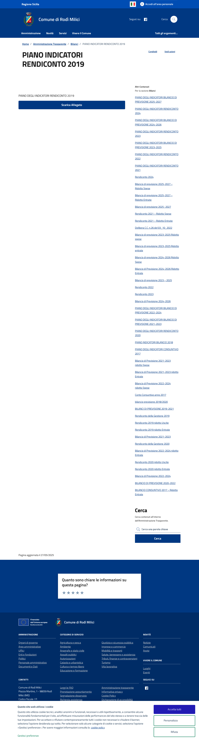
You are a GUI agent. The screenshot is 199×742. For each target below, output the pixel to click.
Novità (49, 33)
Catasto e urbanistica (71, 663)
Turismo (106, 663)
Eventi (146, 672)
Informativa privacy (112, 692)
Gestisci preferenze (32, 736)
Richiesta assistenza (71, 700)
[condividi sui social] (150, 51)
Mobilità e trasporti (112, 651)
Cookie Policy (109, 696)
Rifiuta (174, 732)
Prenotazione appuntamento (76, 692)
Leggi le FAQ (66, 688)
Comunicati (149, 647)
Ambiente (65, 647)
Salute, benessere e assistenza (118, 655)
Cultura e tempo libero (72, 666)
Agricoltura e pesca (70, 643)
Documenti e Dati (28, 666)
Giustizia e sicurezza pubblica (117, 643)
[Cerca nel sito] (173, 19)
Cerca (157, 538)
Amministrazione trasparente (118, 688)
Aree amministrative (30, 647)
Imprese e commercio (114, 647)
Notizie (147, 643)
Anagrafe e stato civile (72, 651)
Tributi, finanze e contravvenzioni (119, 659)
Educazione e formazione (74, 670)
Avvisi (146, 651)
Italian (133, 4)
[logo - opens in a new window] (9, 736)
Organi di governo (28, 643)
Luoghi (146, 668)
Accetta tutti (174, 709)
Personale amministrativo (33, 663)
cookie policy (98, 728)
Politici (22, 659)
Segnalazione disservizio (73, 696)
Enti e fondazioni (28, 655)
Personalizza (174, 720)
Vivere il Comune (81, 33)
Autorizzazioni (67, 659)
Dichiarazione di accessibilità (117, 700)
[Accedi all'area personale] (156, 4)
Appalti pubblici (68, 655)
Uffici (21, 651)
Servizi (63, 33)
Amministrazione (31, 33)
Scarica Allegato (71, 105)
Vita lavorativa (109, 666)
